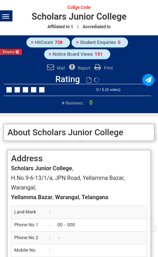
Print (103, 68)
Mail (55, 68)
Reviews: (78, 103)
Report (79, 68)
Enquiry (11, 52)
